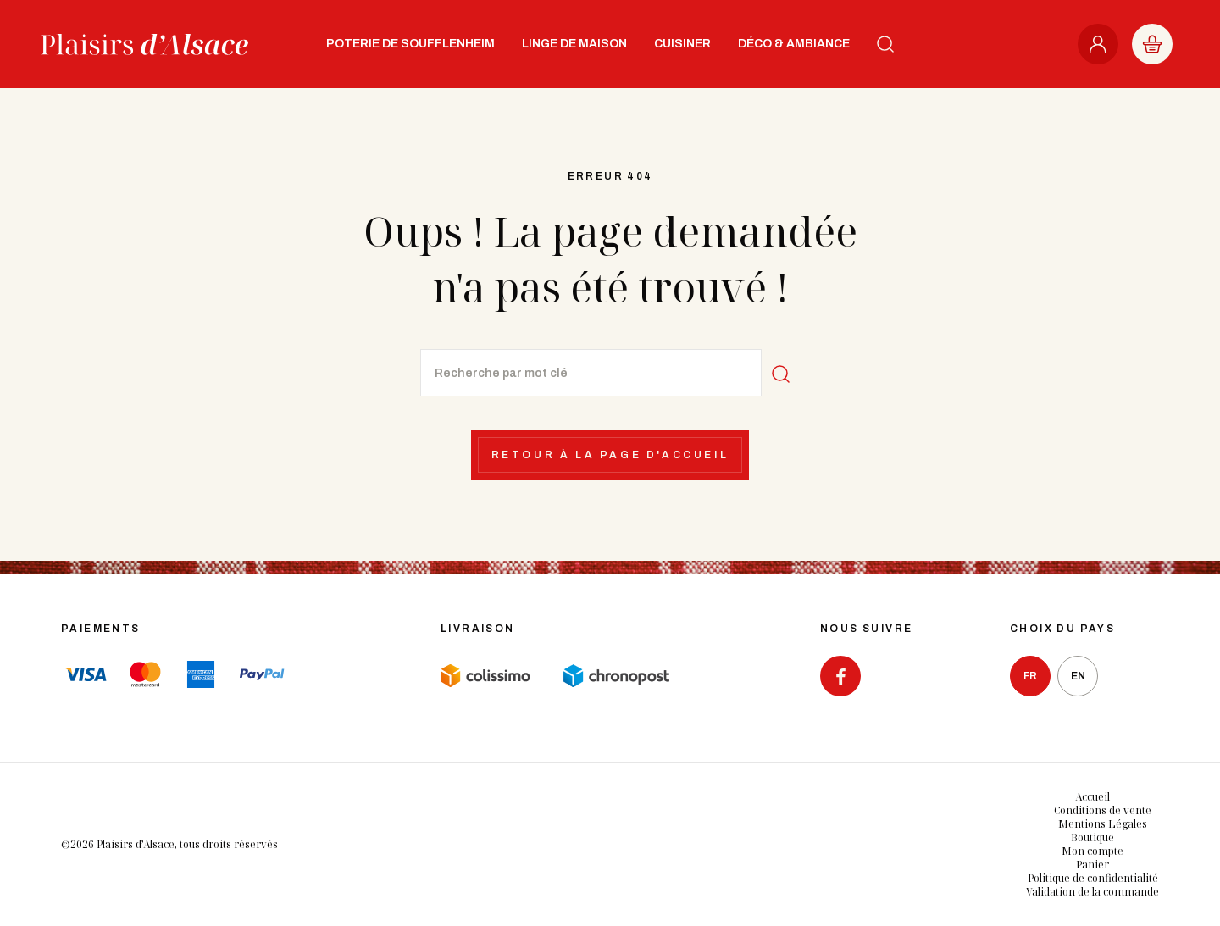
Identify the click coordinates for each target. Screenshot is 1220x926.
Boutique (1092, 837)
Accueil (1092, 797)
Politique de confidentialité (1093, 878)
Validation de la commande (1092, 891)
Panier (1092, 864)
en (1078, 676)
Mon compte (1092, 851)
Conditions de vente (1102, 810)
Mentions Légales (1102, 824)
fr (1030, 676)
